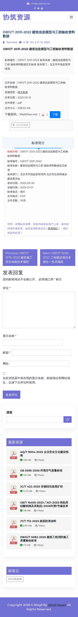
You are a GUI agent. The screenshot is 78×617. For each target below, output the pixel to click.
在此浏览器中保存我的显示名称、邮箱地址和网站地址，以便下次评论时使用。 (36, 380)
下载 (55, 114)
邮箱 (6, 352)
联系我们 (53, 228)
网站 (6, 363)
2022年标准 (20, 125)
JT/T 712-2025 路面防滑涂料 (38, 521)
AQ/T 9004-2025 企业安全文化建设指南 (44, 453)
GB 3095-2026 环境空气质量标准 (41, 470)
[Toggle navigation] (71, 17)
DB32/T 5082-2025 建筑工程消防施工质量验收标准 (44, 539)
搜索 (9, 412)
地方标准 (23, 92)
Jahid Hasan (57, 605)
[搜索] (68, 419)
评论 (6, 288)
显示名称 (9, 336)
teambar (11, 42)
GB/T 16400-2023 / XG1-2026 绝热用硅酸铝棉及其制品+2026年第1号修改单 (44, 504)
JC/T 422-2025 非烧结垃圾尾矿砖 (41, 486)
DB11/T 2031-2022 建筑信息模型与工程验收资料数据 (38, 49)
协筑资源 (17, 17)
